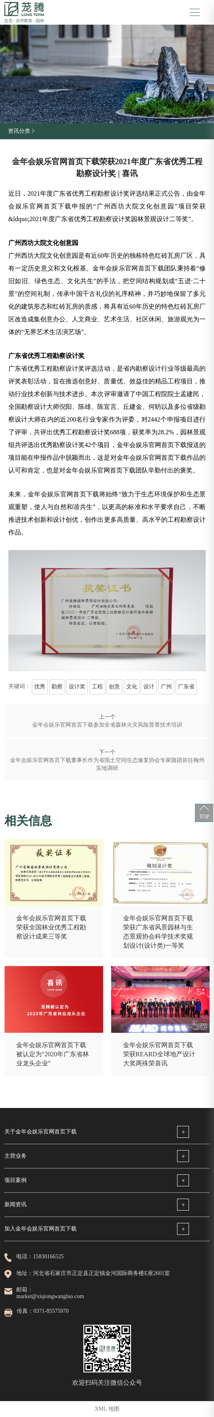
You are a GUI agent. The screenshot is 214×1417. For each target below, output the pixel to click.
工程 (97, 687)
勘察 (57, 687)
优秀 (39, 687)
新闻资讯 (15, 1204)
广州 (166, 687)
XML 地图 (106, 1409)
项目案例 (15, 1180)
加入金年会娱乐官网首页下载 (40, 1229)
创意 (114, 687)
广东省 (186, 687)
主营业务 (15, 1156)
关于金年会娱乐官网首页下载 (40, 1132)
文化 (131, 687)
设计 (148, 687)
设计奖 (77, 687)
